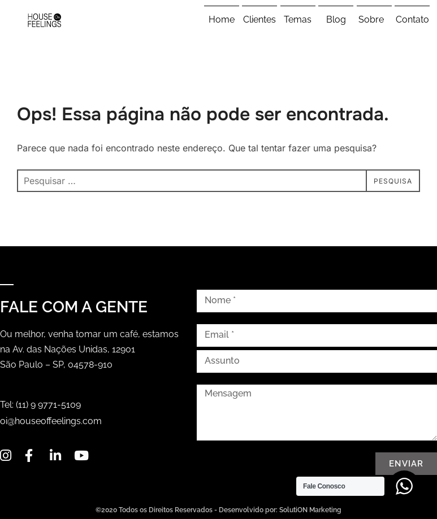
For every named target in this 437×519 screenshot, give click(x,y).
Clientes (259, 19)
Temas (297, 19)
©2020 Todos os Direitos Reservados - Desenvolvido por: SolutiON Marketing (218, 510)
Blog (336, 19)
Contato (412, 19)
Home (222, 19)
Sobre (374, 19)
